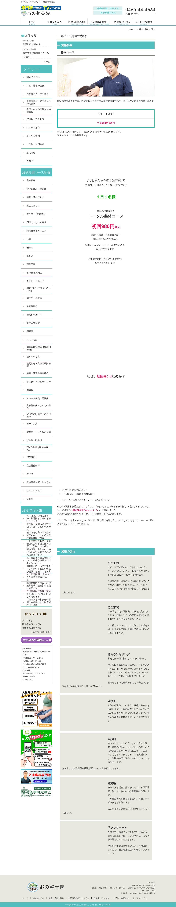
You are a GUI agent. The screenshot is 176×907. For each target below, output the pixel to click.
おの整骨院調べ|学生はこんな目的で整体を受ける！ (39, 577)
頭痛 (29, 239)
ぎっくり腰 (32, 340)
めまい (30, 256)
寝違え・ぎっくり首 (36, 222)
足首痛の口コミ (29, 624)
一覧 (48, 61)
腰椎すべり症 (33, 356)
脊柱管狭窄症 (33, 323)
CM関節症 (32, 457)
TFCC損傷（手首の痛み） (37, 448)
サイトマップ (139, 898)
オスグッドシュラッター (39, 382)
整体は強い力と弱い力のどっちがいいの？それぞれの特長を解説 (39, 552)
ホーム (32, 23)
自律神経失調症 (34, 272)
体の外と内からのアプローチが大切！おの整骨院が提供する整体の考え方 (39, 569)
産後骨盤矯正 (33, 465)
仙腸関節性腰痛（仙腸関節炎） (39, 348)
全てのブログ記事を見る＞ (41, 632)
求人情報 (31, 152)
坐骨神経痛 (32, 306)
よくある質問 (33, 136)
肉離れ (30, 390)
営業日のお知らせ (31, 44)
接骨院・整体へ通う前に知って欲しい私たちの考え (39, 527)
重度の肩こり (33, 205)
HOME (132, 29)
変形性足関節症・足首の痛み (39, 415)
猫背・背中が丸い (35, 197)
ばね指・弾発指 (34, 440)
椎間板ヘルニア (34, 314)
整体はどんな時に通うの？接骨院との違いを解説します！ (39, 518)
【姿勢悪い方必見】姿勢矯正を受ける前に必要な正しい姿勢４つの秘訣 (39, 544)
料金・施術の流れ (77, 23)
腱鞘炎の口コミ (29, 628)
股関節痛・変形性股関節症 (39, 364)
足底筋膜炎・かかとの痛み (39, 406)
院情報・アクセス (121, 23)
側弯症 (30, 331)
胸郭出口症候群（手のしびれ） (39, 289)
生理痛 (30, 474)
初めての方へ (54, 23)
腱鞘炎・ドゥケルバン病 (39, 432)
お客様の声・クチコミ (38, 94)
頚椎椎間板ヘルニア (36, 231)
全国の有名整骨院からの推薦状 (39, 110)
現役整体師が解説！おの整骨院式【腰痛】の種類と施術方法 (39, 585)
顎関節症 (31, 264)
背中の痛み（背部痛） (38, 189)
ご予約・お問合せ (144, 23)
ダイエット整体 (34, 491)
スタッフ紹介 (33, 127)
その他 (30, 499)
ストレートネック (35, 281)
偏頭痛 (30, 247)
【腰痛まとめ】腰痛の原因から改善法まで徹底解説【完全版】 (39, 602)
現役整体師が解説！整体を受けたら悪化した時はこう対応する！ (39, 594)
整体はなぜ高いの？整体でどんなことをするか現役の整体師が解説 (39, 535)
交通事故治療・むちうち (99, 23)
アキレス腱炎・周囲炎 (38, 398)
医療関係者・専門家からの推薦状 (39, 102)
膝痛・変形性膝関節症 (38, 373)
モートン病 (32, 423)
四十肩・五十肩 (34, 298)
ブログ (30, 161)
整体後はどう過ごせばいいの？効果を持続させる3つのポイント (39, 560)
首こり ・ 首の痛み (36, 214)
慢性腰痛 (31, 180)
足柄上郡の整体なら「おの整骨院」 (88, 905)
